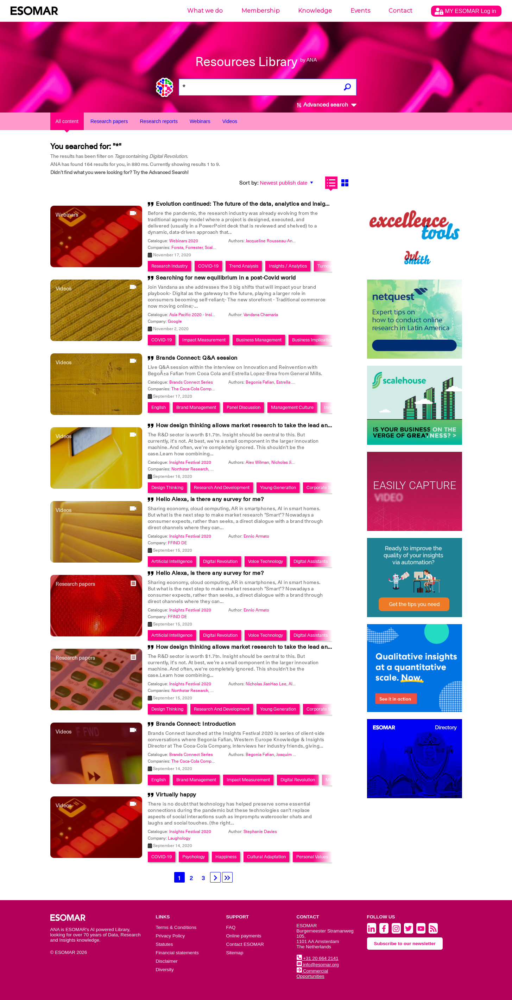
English (158, 407)
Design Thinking (167, 488)
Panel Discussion (243, 407)
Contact (400, 10)
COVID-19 (208, 266)
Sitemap (235, 952)
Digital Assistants (310, 561)
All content (67, 121)
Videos (230, 121)
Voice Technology (265, 561)
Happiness (225, 857)
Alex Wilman (257, 462)
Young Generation (278, 488)
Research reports (159, 121)
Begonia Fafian (260, 382)
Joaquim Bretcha (292, 754)
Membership (260, 10)
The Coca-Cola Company (195, 389)
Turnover (326, 266)
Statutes (164, 944)
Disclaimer (167, 961)
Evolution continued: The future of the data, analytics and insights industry (256, 203)
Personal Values (312, 857)
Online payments (243, 935)
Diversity (165, 969)
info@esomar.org (318, 964)
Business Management (259, 340)
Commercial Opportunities (312, 973)
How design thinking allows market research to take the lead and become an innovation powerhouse (291, 425)
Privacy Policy (170, 935)
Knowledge (315, 10)
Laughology (179, 838)
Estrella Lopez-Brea (295, 382)
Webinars (200, 121)
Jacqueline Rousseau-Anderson (276, 241)
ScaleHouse (216, 247)
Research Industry (169, 266)
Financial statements (177, 952)
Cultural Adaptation (266, 857)
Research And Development (221, 488)
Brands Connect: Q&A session (197, 357)
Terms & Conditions (176, 927)
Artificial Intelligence (171, 561)
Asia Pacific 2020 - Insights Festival (202, 315)
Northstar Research (189, 469)
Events (360, 10)
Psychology (193, 857)
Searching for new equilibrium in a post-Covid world (226, 277)
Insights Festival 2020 (190, 462)
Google (175, 321)
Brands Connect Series (191, 382)
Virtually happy (176, 794)
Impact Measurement (204, 340)
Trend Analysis (243, 266)
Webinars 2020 (183, 241)
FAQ (231, 927)
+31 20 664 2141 (318, 958)
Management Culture (292, 407)
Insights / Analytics (288, 266)
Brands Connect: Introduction (195, 723)
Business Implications (313, 340)
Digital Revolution (220, 561)
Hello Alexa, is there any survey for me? (210, 499)
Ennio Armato (256, 536)
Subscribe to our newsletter (405, 943)
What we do (205, 10)
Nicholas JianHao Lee (291, 462)
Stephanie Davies (260, 831)
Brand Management (196, 407)
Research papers (109, 121)
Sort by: (249, 182)
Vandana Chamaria (261, 315)
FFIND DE (177, 543)
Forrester (194, 247)
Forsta (177, 247)
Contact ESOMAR (245, 944)
